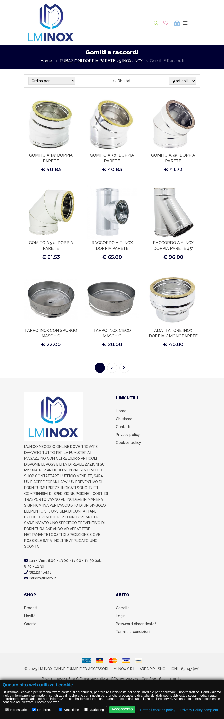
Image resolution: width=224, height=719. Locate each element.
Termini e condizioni (133, 632)
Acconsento (122, 709)
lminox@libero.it (40, 578)
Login (120, 616)
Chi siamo (124, 419)
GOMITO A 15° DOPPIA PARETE (51, 158)
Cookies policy (128, 443)
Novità (29, 616)
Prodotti (31, 608)
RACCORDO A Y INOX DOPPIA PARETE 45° (173, 245)
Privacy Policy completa (199, 710)
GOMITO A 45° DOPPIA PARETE (173, 158)
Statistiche (69, 710)
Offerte (30, 624)
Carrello (123, 608)
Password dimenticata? (136, 624)
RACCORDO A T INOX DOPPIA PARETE (112, 245)
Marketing (94, 710)
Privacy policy (128, 435)
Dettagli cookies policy (157, 710)
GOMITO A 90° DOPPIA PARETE (51, 245)
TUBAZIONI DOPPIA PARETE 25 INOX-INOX (101, 61)
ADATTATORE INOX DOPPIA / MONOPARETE (173, 333)
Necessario (16, 710)
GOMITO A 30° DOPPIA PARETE (112, 158)
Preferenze (43, 710)
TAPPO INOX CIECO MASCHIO (112, 333)
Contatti (123, 427)
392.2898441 (37, 572)
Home (46, 61)
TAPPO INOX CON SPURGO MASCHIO (50, 333)
